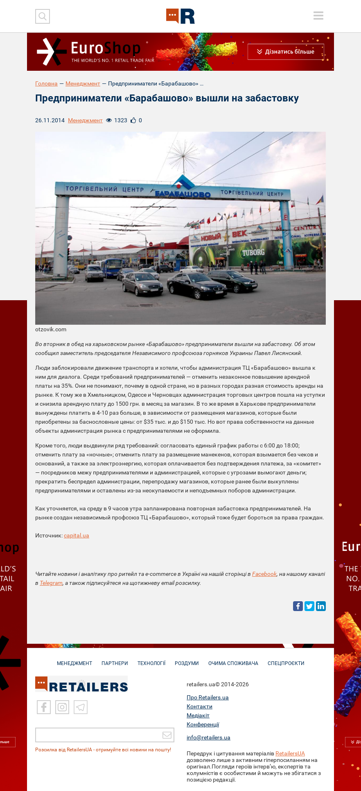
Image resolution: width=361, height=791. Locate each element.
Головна (46, 83)
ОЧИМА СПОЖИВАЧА (233, 659)
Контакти (199, 706)
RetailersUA (290, 753)
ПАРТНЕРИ (115, 659)
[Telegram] (81, 708)
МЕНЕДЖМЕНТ (74, 659)
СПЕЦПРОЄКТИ (286, 659)
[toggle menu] (318, 15)
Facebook (264, 574)
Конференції (203, 724)
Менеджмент (82, 83)
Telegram (51, 583)
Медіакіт (198, 715)
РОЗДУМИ (187, 659)
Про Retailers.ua (208, 697)
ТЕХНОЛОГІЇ (151, 659)
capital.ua (76, 535)
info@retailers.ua (208, 737)
